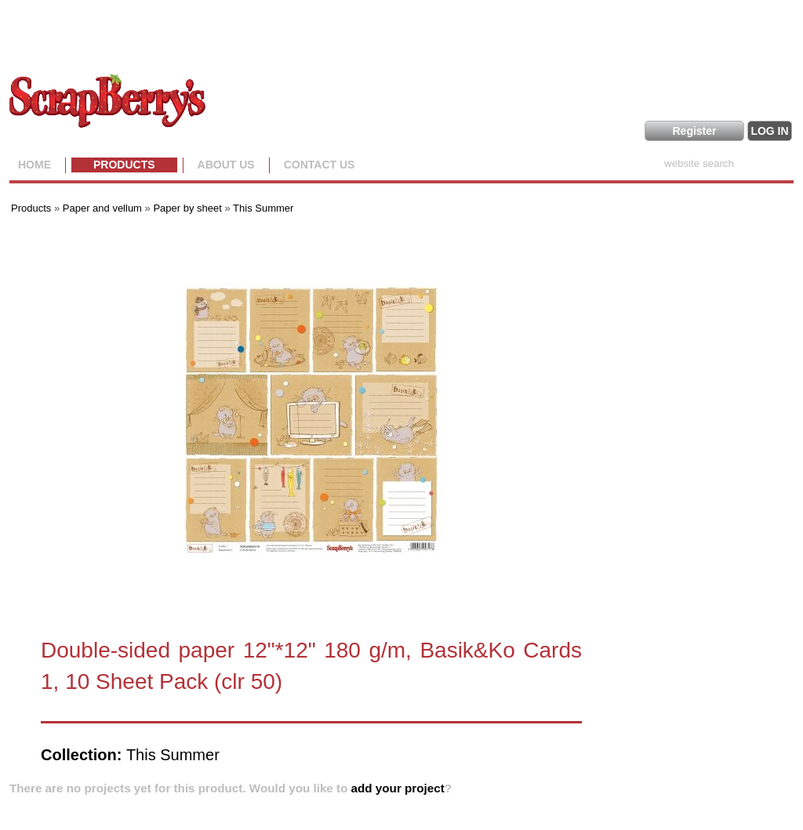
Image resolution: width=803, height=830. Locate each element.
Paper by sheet (187, 208)
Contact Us (319, 164)
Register (694, 131)
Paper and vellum (102, 208)
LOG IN (769, 131)
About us (226, 164)
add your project (398, 788)
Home (34, 164)
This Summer (263, 208)
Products (124, 164)
